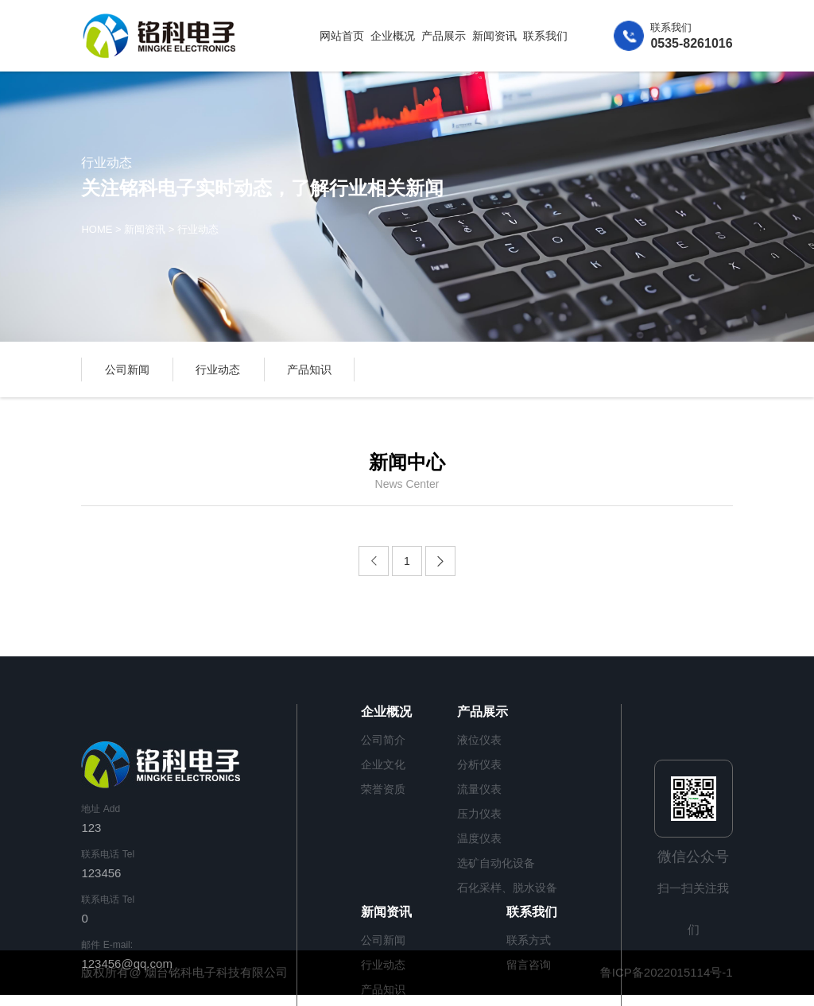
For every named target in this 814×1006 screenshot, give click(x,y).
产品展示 (443, 35)
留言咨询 (528, 964)
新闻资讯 (494, 35)
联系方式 (528, 940)
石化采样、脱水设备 (507, 887)
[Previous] (373, 561)
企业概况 (392, 35)
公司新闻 (127, 369)
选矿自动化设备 (496, 863)
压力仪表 (479, 813)
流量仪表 (479, 789)
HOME (96, 230)
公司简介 (383, 739)
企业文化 (383, 764)
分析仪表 (479, 764)
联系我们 (545, 35)
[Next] (440, 561)
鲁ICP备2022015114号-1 (666, 972)
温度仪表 (479, 838)
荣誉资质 (383, 789)
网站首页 (342, 35)
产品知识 (309, 369)
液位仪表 (479, 739)
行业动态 (198, 230)
